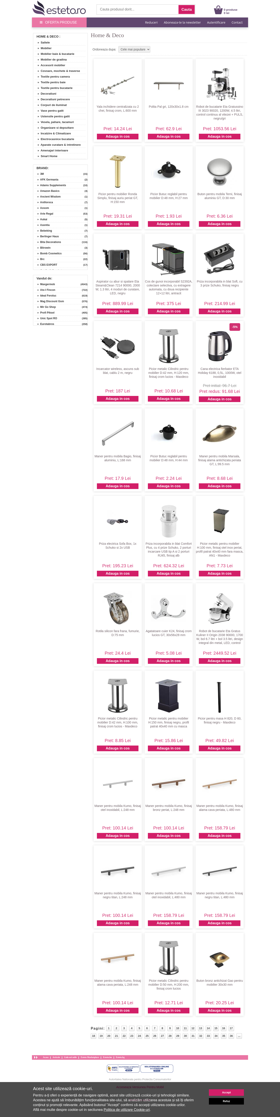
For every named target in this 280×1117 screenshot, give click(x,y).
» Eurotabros (44, 324)
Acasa (46, 1057)
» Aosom (41, 208)
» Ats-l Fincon (44, 289)
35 (223, 1035)
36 (231, 1035)
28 (170, 1035)
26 (154, 1035)
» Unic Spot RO (45, 318)
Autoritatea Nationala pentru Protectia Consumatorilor (140, 1079)
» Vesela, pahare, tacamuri (54, 122)
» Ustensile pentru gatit (52, 116)
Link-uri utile (70, 1057)
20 (108, 1035)
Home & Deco (47, 36)
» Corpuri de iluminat (50, 105)
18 (93, 1035)
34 (216, 1035)
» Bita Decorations (47, 242)
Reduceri (151, 22)
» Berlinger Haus (46, 236)
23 (131, 1035)
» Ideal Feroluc (45, 295)
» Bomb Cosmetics (48, 253)
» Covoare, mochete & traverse (57, 71)
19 (101, 1035)
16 (223, 1028)
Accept (226, 1092)
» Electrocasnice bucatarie (54, 139)
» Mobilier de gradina (50, 59)
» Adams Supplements (50, 185)
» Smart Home (45, 156)
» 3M (39, 173)
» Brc (39, 259)
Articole (56, 1057)
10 (177, 1028)
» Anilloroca (43, 202)
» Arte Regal (43, 213)
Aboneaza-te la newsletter (182, 22)
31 (193, 1035)
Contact (237, 22)
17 (231, 1028)
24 (139, 1035)
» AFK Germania (46, 179)
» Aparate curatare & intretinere (57, 144)
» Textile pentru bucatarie (53, 88)
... (239, 1035)
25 (147, 1035)
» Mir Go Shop (45, 307)
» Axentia (42, 225)
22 (124, 1035)
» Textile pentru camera (52, 76)
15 (215, 1028)
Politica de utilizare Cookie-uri (127, 1110)
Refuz (226, 1101)
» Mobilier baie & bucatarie (54, 54)
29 (177, 1035)
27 (162, 1035)
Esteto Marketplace (90, 1057)
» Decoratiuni (45, 93)
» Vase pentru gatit (49, 110)
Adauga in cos (118, 136)
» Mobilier (43, 48)
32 (200, 1035)
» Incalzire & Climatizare (52, 133)
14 (208, 1028)
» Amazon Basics (47, 191)
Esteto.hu (107, 1057)
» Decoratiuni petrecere (52, 99)
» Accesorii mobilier (49, 65)
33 (208, 1035)
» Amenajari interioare (51, 150)
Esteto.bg (120, 1057)
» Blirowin (42, 247)
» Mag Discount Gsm (49, 301)
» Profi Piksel (44, 312)
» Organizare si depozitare (54, 127)
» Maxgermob (44, 284)
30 (185, 1035)
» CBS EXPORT (45, 264)
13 (200, 1028)
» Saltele (42, 42)
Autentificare (216, 22)
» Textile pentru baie (50, 82)
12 (192, 1028)
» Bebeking (43, 230)
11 (185, 1028)
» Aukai (40, 219)
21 (116, 1035)
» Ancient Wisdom (47, 196)
